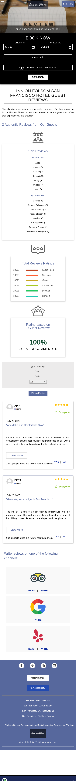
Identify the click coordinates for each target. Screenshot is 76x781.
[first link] (56, 462)
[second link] (65, 462)
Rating (38, 376)
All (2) (38, 163)
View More (17, 455)
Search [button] (38, 77)
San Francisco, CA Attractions (38, 706)
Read (31, 590)
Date (37, 371)
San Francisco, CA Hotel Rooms (38, 716)
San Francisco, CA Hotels (38, 700)
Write (44, 590)
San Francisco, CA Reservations (38, 711)
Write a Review (38, 393)
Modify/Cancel (38, 678)
